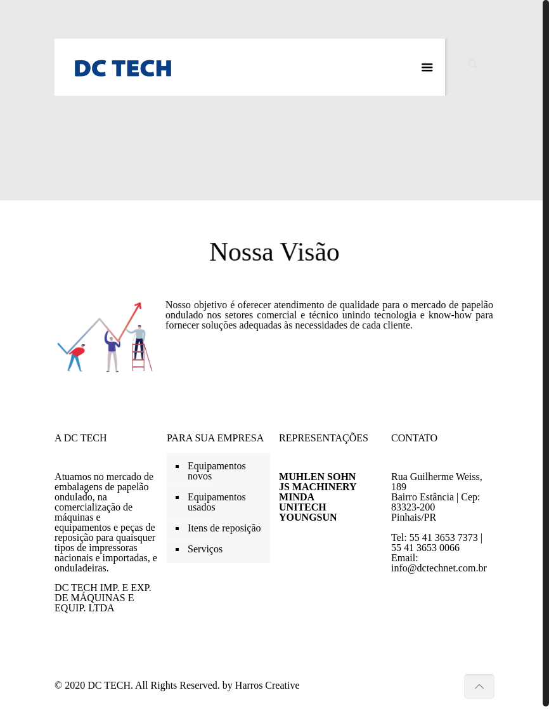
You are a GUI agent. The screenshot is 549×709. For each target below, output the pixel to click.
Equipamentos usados (217, 499)
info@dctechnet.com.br (439, 565)
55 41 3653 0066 (425, 545)
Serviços (205, 546)
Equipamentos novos (217, 468)
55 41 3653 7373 (444, 535)
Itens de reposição (224, 525)
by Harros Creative (261, 682)
